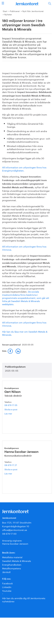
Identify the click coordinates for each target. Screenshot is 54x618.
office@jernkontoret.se (14, 529)
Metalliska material (12, 557)
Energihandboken (11, 564)
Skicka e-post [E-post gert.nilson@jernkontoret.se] (10, 409)
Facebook (7, 583)
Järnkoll (6, 572)
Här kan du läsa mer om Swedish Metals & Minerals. (24, 333)
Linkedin (6, 587)
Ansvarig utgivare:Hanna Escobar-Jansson (15, 541)
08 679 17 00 (9, 533)
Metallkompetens (11, 568)
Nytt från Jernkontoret (33, 11)
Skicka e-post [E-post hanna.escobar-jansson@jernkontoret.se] (10, 469)
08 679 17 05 (10, 405)
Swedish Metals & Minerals (16, 560)
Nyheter (8, 14)
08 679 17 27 (10, 464)
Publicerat (15, 11)
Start (5, 11)
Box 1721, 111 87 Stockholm (16, 522)
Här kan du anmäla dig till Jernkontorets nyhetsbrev (23, 599)
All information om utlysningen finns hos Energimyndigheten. (24, 168)
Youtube (6, 590)
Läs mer (11, 413)
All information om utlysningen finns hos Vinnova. (24, 247)
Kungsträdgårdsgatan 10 (15, 526)
